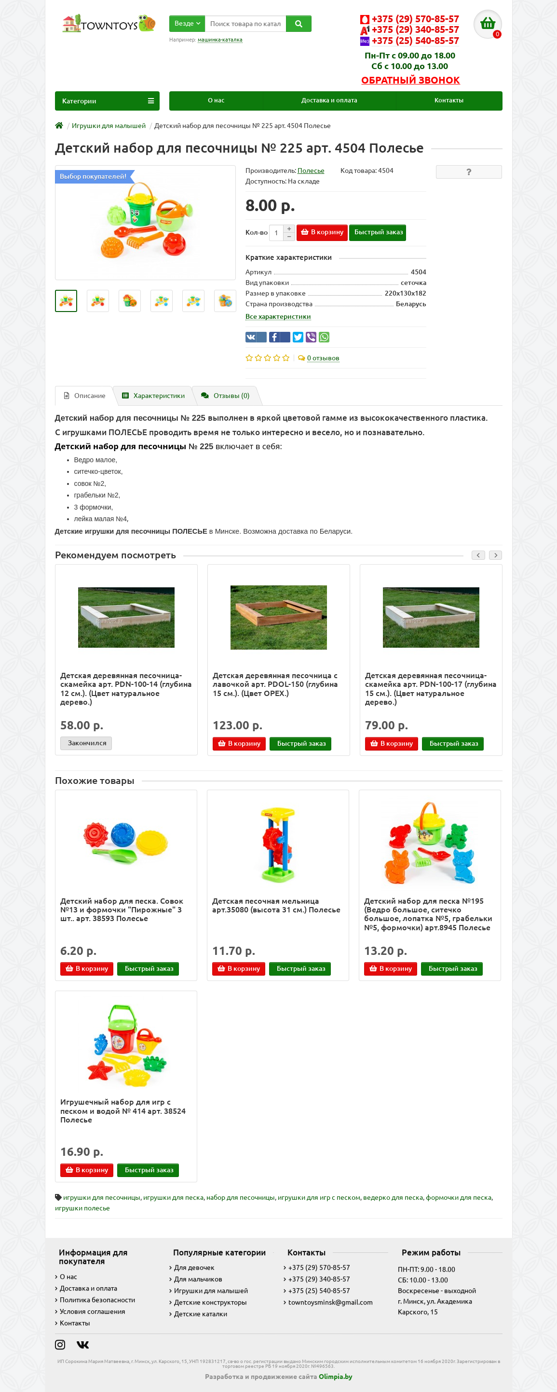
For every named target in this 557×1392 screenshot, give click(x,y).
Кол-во (256, 232)
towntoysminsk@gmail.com (328, 1302)
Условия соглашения (90, 1311)
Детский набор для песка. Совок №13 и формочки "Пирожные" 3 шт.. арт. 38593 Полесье (121, 909)
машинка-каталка (220, 40)
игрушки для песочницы (101, 1197)
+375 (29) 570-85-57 (317, 1267)
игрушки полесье (82, 1207)
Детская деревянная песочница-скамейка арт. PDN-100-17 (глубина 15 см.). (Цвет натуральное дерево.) (431, 688)
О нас (216, 100)
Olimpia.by (336, 1376)
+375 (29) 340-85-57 (317, 1279)
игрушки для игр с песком (319, 1197)
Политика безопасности (95, 1299)
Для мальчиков (195, 1279)
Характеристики (153, 395)
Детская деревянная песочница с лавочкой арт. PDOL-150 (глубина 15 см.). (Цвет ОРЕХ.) (275, 684)
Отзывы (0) (225, 395)
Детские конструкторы (208, 1302)
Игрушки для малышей (208, 1290)
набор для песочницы (240, 1197)
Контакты (449, 100)
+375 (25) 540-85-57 (317, 1290)
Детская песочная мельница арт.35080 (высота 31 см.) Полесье (276, 905)
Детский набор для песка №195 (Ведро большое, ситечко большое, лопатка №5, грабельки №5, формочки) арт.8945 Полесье (428, 914)
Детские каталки (198, 1314)
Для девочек (192, 1267)
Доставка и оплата (329, 100)
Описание (85, 395)
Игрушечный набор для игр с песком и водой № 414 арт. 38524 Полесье (123, 1110)
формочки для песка (458, 1197)
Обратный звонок (410, 80)
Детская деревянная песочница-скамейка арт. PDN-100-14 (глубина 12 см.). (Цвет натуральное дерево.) (126, 688)
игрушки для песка (173, 1197)
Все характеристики (278, 316)
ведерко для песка (393, 1197)
